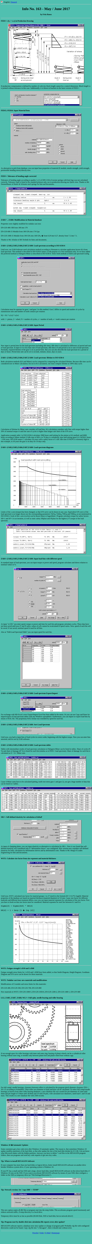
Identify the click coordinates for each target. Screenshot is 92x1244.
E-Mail (47, 1233)
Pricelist (35, 1233)
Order (42, 1233)
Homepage (56, 1233)
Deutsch (14, 2)
